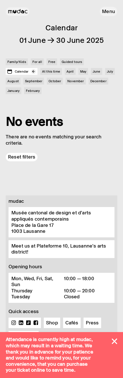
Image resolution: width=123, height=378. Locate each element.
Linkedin (21, 322)
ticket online (31, 370)
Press (92, 323)
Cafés (71, 323)
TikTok (28, 322)
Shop (52, 323)
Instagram (13, 322)
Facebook (36, 322)
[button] (108, 11)
